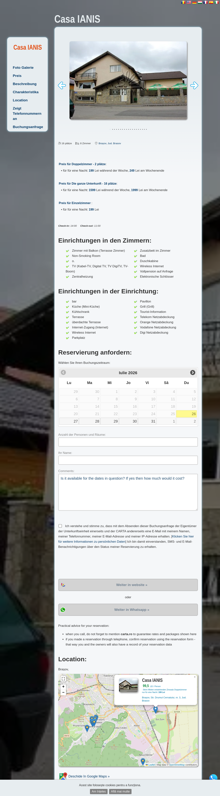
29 (116, 421)
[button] (155, 710)
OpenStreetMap (177, 765)
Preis (17, 76)
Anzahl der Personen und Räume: (82, 434)
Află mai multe (120, 791)
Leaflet (150, 765)
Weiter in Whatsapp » (131, 610)
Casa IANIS (27, 47)
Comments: (66, 471)
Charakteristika (26, 92)
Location (20, 100)
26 (194, 414)
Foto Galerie (23, 67)
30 (135, 421)
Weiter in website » (131, 585)
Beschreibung (25, 84)
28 (97, 421)
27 (76, 421)
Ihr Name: (65, 453)
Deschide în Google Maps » (84, 776)
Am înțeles (99, 791)
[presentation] (86, 564)
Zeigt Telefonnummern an (27, 113)
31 (153, 421)
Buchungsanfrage (28, 127)
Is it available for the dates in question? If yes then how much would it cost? (128, 492)
